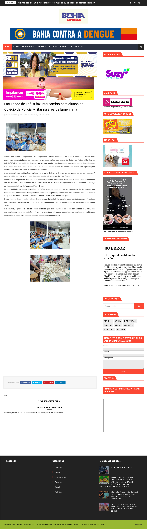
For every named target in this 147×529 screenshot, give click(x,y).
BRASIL (63, 47)
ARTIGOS (53, 47)
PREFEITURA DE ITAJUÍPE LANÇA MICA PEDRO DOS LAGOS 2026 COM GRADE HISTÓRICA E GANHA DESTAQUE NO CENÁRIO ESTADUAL (116, 482)
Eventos (108, 325)
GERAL (16, 47)
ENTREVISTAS (76, 47)
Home (7, 47)
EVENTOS (41, 47)
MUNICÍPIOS (28, 47)
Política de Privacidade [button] (94, 524)
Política (121, 329)
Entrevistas (130, 321)
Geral (47, 115)
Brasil (118, 321)
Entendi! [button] (138, 524)
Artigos (108, 321)
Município (128, 325)
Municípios (109, 329)
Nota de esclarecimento (121, 467)
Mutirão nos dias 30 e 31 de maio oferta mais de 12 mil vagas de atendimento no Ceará (59, 3)
